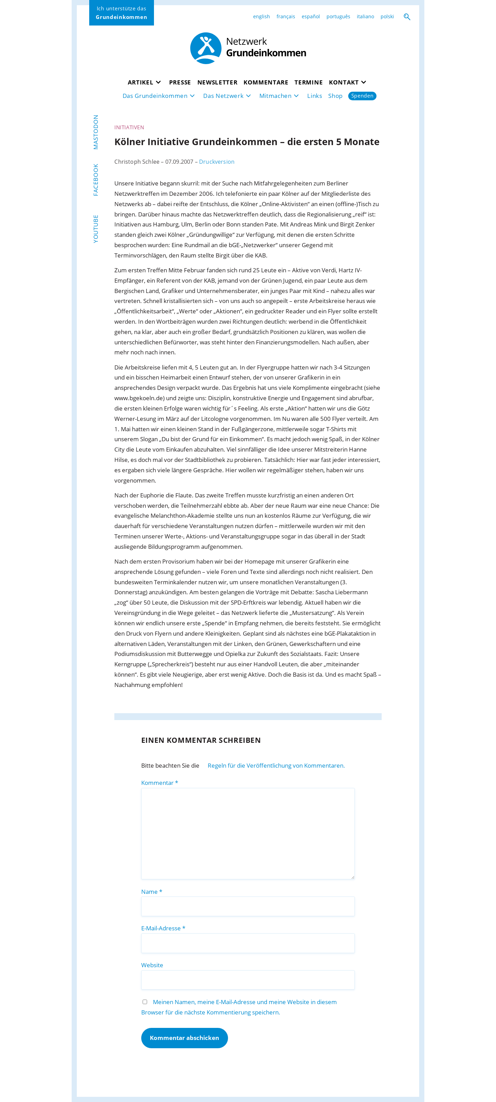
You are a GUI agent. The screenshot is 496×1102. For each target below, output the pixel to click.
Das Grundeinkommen (155, 96)
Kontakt (344, 82)
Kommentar (159, 783)
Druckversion (217, 161)
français (286, 16)
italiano (365, 16)
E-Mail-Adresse (163, 928)
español (311, 16)
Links (314, 96)
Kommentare (266, 82)
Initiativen (129, 127)
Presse (180, 82)
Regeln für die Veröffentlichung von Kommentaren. (276, 765)
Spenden (362, 95)
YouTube (96, 229)
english (261, 16)
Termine (308, 82)
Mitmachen (275, 96)
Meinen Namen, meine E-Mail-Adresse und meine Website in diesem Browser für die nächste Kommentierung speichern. (239, 1007)
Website (152, 965)
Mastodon (96, 132)
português (338, 16)
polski (387, 16)
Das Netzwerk (223, 96)
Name (151, 892)
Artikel (141, 82)
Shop (335, 96)
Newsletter (217, 82)
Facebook (96, 180)
